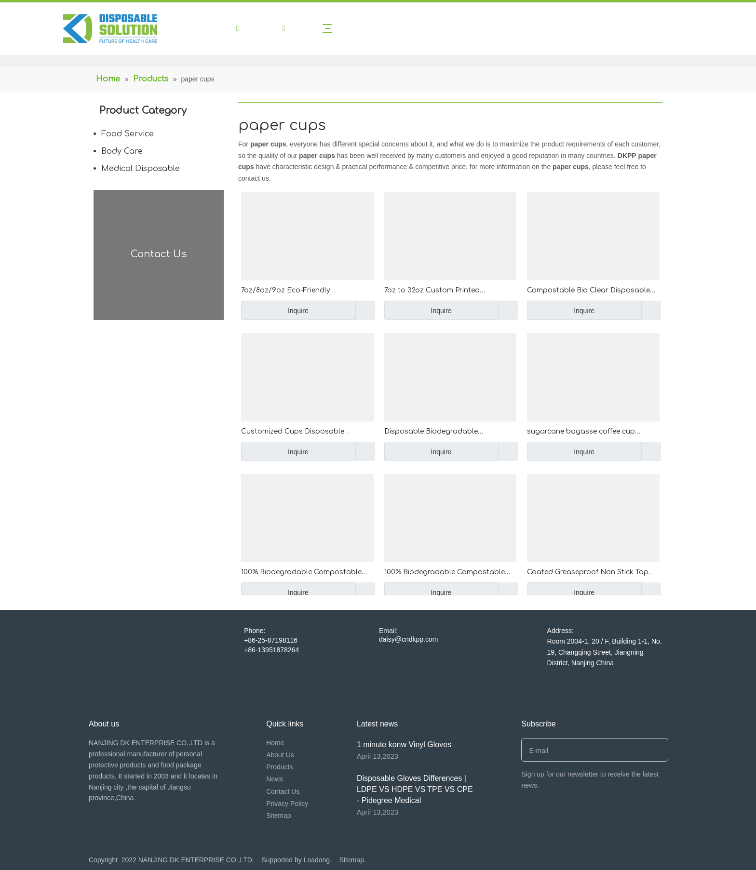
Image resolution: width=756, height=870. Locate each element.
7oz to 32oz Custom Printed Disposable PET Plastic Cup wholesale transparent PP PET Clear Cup (446, 291)
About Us (280, 755)
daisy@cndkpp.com (408, 639)
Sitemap (278, 815)
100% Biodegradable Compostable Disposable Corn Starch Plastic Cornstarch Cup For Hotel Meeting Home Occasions (301, 573)
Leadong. (319, 860)
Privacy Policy (287, 803)
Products (279, 767)
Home (275, 743)
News (274, 779)
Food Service (127, 134)
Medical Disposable (140, 168)
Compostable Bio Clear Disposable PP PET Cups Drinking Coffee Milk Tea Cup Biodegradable (591, 291)
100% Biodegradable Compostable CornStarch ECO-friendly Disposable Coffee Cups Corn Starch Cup (448, 573)
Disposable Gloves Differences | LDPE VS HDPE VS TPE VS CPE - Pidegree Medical (415, 789)
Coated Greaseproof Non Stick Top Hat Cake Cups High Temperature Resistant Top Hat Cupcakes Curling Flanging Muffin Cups (590, 573)
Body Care (122, 151)
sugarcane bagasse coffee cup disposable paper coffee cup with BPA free (593, 432)
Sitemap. (352, 860)
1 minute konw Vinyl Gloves (404, 744)
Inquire (275, 310)
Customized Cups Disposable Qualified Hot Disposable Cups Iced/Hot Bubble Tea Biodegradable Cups (304, 432)
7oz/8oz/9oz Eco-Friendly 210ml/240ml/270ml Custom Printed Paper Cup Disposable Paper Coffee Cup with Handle (303, 291)
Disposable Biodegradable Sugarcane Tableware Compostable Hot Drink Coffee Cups (446, 432)
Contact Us (282, 791)
